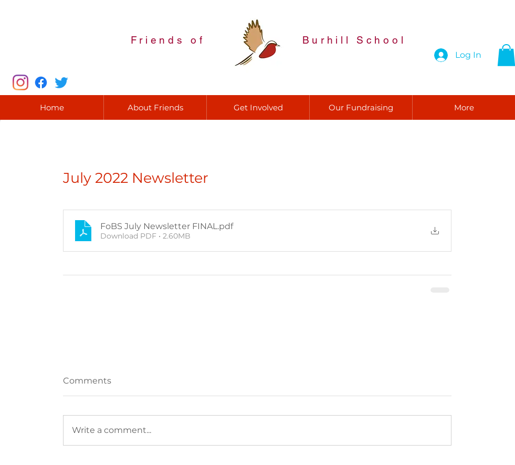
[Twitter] (61, 82)
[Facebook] (41, 82)
